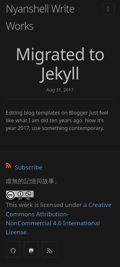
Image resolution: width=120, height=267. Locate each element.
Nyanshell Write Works (40, 17)
